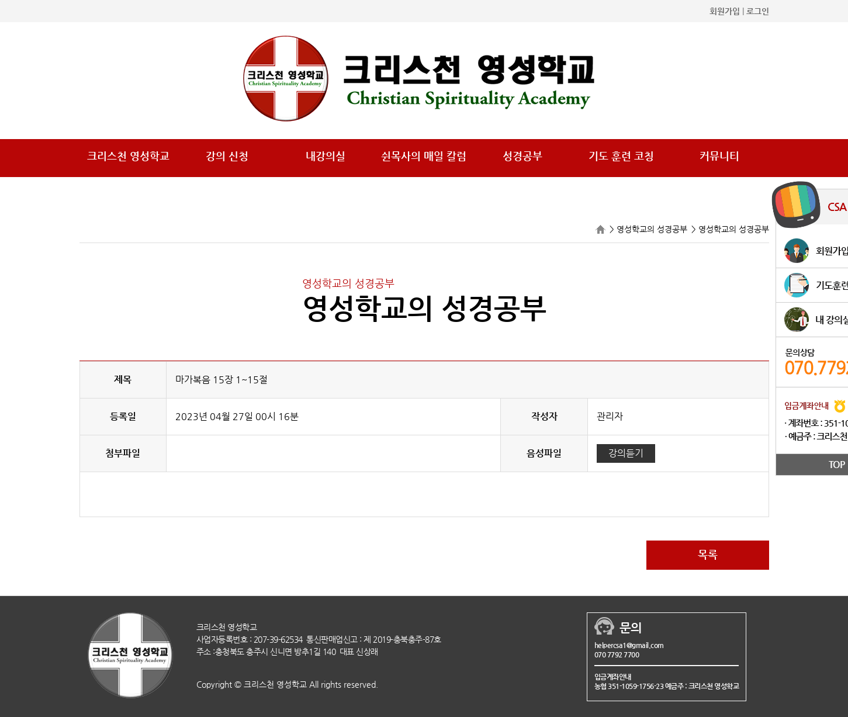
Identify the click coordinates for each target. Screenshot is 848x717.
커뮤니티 (719, 156)
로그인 (757, 11)
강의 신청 (227, 156)
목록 (708, 554)
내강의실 (325, 156)
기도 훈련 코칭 (621, 156)
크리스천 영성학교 (128, 156)
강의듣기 (625, 453)
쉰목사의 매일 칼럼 (423, 156)
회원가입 (724, 11)
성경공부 (522, 156)
